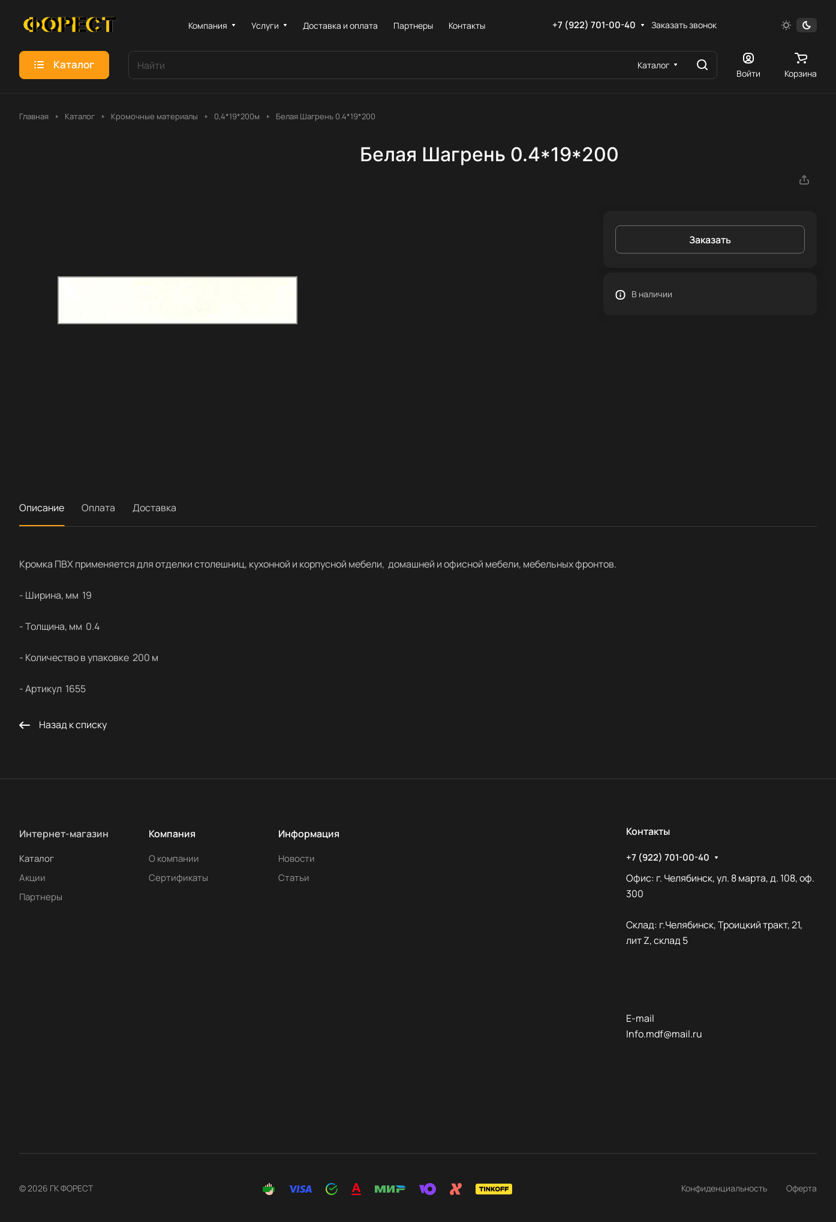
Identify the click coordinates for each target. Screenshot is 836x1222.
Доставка (154, 507)
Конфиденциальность (724, 1188)
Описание (41, 507)
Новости (296, 858)
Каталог (36, 858)
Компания (172, 833)
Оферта (801, 1188)
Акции (32, 877)
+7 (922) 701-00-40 (594, 25)
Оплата (98, 507)
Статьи (293, 877)
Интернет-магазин (64, 833)
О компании (174, 858)
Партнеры (40, 897)
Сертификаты (178, 877)
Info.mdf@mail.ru (664, 1033)
